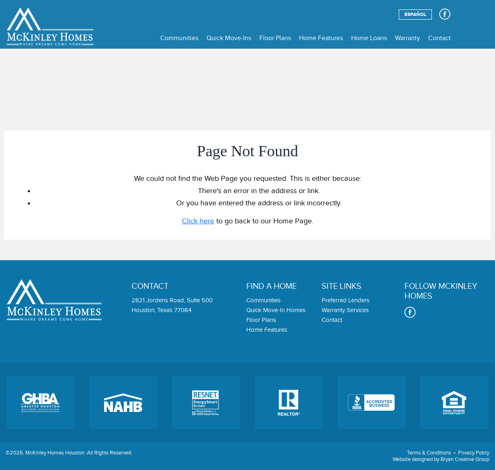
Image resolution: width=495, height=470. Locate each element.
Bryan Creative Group (465, 459)
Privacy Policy (473, 453)
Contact (439, 38)
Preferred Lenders (346, 300)
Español (415, 14)
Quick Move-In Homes (276, 310)
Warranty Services (345, 310)
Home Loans (369, 38)
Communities (179, 38)
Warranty (407, 38)
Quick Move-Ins (229, 38)
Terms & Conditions (429, 453)
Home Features (321, 38)
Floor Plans (275, 38)
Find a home (271, 286)
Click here (198, 221)
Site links (341, 286)
